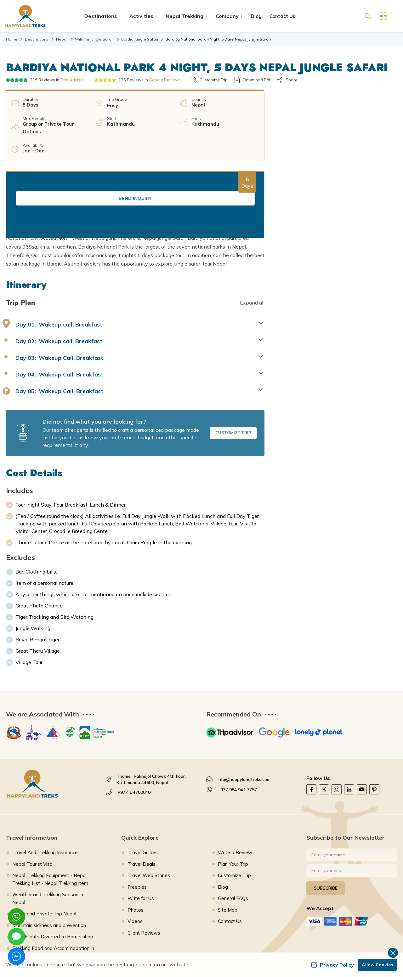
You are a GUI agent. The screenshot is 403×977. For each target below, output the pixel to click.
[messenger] (16, 956)
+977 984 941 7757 (237, 743)
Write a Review (235, 806)
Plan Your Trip (233, 818)
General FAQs (233, 852)
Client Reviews (144, 887)
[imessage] (16, 936)
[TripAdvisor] (229, 686)
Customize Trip (233, 386)
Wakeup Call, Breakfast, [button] (60, 311)
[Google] (274, 686)
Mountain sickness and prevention (49, 879)
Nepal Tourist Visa (32, 818)
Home (11, 39)
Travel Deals (142, 818)
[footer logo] (51, 737)
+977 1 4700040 (133, 746)
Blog (256, 16)
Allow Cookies (377, 965)
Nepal (61, 39)
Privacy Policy (332, 965)
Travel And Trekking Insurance (45, 806)
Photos (136, 864)
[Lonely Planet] (318, 686)
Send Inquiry (333, 117)
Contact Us (282, 16)
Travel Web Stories (149, 829)
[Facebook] (311, 743)
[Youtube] (362, 743)
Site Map (227, 864)
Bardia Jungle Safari (139, 39)
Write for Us (141, 852)
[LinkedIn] (349, 743)
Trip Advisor (72, 79)
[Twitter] (324, 743)
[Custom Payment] (351, 875)
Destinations (36, 39)
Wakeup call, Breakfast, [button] (59, 278)
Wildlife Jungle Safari (94, 39)
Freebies (137, 841)
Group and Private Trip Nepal (44, 867)
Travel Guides (143, 806)
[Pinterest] (374, 743)
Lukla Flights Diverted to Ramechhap (52, 890)
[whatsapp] (16, 916)
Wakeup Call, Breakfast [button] (59, 328)
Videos (135, 875)
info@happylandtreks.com (244, 733)
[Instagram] (337, 743)
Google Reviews (165, 79)
